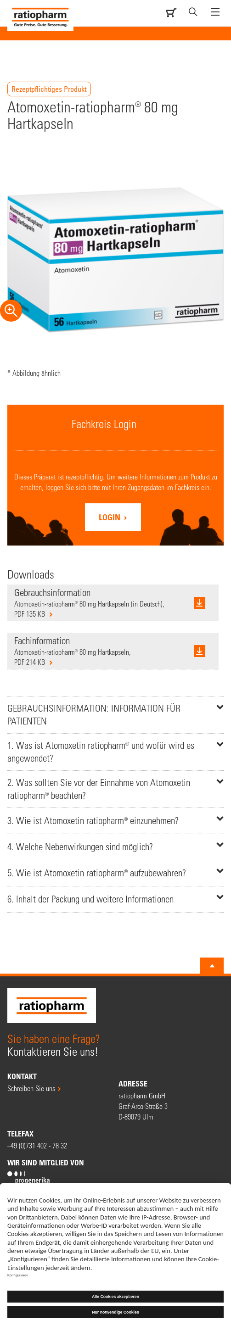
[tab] (115, 714)
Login (110, 517)
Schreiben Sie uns (31, 1088)
